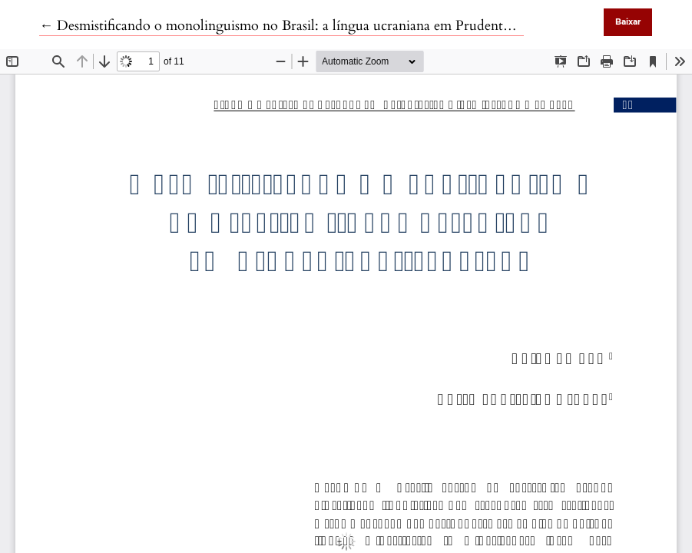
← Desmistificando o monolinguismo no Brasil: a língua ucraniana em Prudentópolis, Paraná (312, 25)
